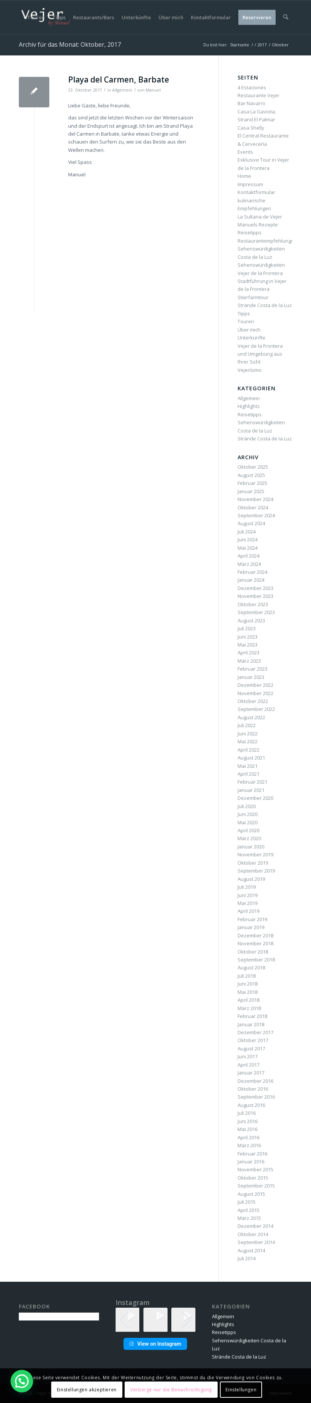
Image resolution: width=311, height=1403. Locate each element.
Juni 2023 (248, 636)
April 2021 (248, 773)
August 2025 (251, 475)
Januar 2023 (251, 677)
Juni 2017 (248, 1056)
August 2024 (251, 523)
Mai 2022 (248, 741)
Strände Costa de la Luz (265, 305)
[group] (155, 1320)
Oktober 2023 (253, 604)
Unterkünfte (251, 337)
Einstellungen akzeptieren (87, 1389)
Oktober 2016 (253, 1088)
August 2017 (251, 1048)
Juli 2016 (247, 1113)
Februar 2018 (252, 1016)
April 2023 (248, 652)
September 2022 (256, 709)
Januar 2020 (251, 846)
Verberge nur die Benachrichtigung (171, 1389)
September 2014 (256, 1242)
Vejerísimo (250, 370)
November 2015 (255, 1169)
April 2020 (248, 830)
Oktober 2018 (253, 951)
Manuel (153, 90)
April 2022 (248, 749)
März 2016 (249, 1145)
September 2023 (256, 612)
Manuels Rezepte (258, 224)
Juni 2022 (248, 733)
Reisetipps (250, 232)
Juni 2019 (248, 895)
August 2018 (251, 967)
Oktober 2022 (253, 701)
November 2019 (255, 854)
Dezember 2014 (255, 1226)
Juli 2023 (247, 628)
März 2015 (249, 1218)
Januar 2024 (251, 579)
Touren (246, 321)
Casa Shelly (251, 127)
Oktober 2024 (253, 507)
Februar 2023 (252, 668)
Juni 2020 (248, 814)
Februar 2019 (252, 919)
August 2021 (251, 757)
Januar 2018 (251, 1024)
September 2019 (256, 870)
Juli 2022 (247, 725)
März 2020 (249, 838)
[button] (155, 1326)
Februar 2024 (252, 572)
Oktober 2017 (253, 1040)
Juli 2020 (247, 806)
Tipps (244, 313)
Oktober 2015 (253, 1177)
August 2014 (251, 1250)
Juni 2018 (248, 983)
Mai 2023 (248, 644)
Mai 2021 (248, 766)
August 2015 (251, 1194)
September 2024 (256, 515)
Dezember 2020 (255, 798)
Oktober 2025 (253, 466)
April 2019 (248, 911)
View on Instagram (155, 1344)
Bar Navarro (251, 103)
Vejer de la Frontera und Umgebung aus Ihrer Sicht (260, 353)
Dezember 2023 (255, 588)
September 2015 (256, 1185)
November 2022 (255, 693)
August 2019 (251, 879)
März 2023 (249, 660)
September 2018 (256, 959)
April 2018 (248, 999)
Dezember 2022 (255, 685)
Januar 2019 (251, 927)
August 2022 (251, 717)
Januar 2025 (251, 491)
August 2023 (251, 620)
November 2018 (255, 943)
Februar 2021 (252, 781)
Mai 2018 (248, 992)
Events (245, 151)
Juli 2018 (247, 975)
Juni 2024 (248, 539)
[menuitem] (36, 17)
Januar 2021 (251, 790)
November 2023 (255, 596)
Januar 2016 (251, 1161)
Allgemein (122, 90)
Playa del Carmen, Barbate (118, 79)
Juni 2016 (248, 1121)
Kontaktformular (256, 192)
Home (244, 176)
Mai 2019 (248, 903)
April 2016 (248, 1137)
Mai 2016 (248, 1129)
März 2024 (249, 564)
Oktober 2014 (253, 1234)
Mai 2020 (248, 822)
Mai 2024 (248, 547)
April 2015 (248, 1210)
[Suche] (286, 17)
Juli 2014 (247, 1258)
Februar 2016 (252, 1153)
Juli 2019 (247, 886)
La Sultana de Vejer (260, 216)
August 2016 (251, 1105)
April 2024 (248, 555)
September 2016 (256, 1096)
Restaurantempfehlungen (267, 240)
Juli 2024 (247, 531)
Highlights (249, 406)
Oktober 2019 (253, 862)
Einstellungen (241, 1389)
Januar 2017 (251, 1072)
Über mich (249, 329)
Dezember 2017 (255, 1032)
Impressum (250, 184)
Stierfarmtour (253, 297)
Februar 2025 (252, 483)
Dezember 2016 (255, 1080)
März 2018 (249, 1008)
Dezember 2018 (255, 935)
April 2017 (248, 1064)
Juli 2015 (247, 1201)
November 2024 (255, 499)
